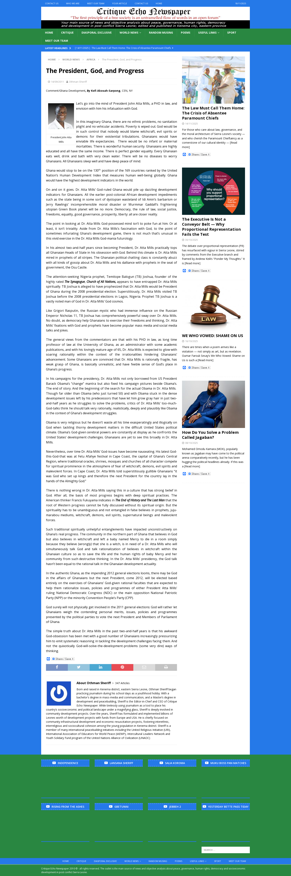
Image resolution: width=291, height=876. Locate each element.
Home (159, 3)
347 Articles (122, 683)
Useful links (207, 32)
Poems (185, 32)
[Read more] (192, 263)
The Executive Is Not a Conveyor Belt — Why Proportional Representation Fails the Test (211, 227)
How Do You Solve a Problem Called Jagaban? (210, 435)
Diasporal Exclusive (97, 32)
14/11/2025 (191, 123)
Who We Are (72, 3)
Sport (231, 32)
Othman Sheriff (78, 81)
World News (129, 32)
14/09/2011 (57, 81)
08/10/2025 (191, 443)
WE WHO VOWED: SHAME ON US (212, 335)
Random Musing (161, 32)
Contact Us (51, 3)
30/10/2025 (191, 239)
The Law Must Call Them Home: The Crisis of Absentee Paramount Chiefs (213, 113)
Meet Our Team (95, 3)
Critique (67, 32)
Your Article (119, 3)
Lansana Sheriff (121, 763)
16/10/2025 (191, 341)
